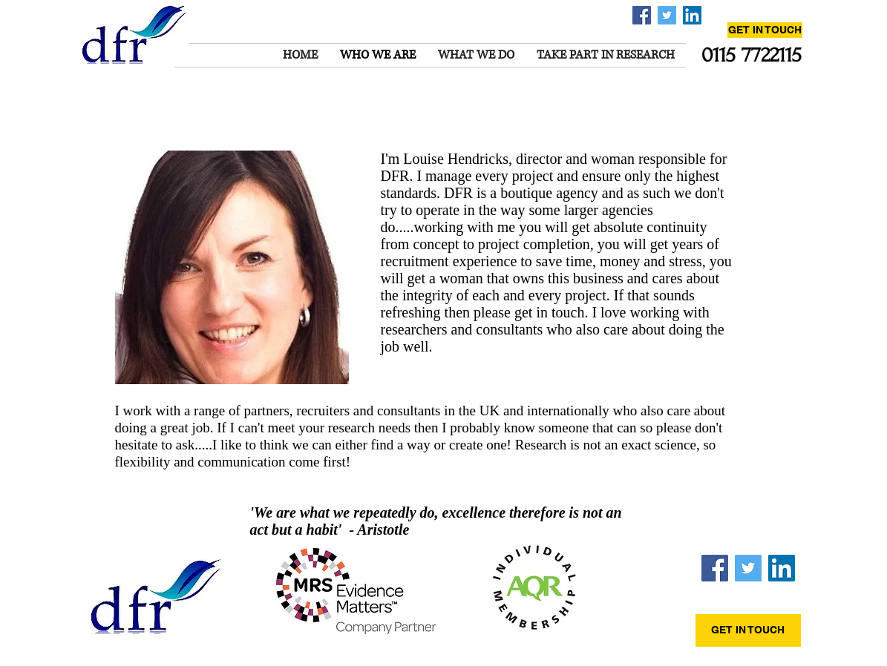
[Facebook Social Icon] (641, 15)
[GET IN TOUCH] (764, 30)
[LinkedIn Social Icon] (692, 15)
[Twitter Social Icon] (667, 15)
